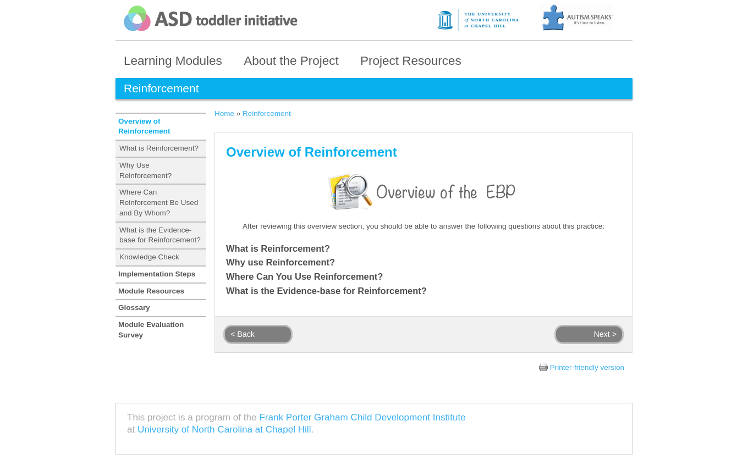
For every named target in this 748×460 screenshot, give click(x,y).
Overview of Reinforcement (144, 126)
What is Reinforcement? (159, 148)
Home (224, 113)
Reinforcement (267, 113)
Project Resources (410, 61)
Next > (605, 334)
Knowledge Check (149, 257)
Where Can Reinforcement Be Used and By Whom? (158, 202)
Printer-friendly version (587, 367)
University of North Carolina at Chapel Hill (224, 429)
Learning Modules (173, 61)
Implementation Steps (156, 274)
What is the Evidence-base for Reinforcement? (160, 235)
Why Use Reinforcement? (145, 170)
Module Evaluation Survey (151, 329)
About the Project (291, 61)
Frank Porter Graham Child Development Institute (362, 417)
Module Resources (151, 291)
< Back (242, 334)
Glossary (134, 307)
